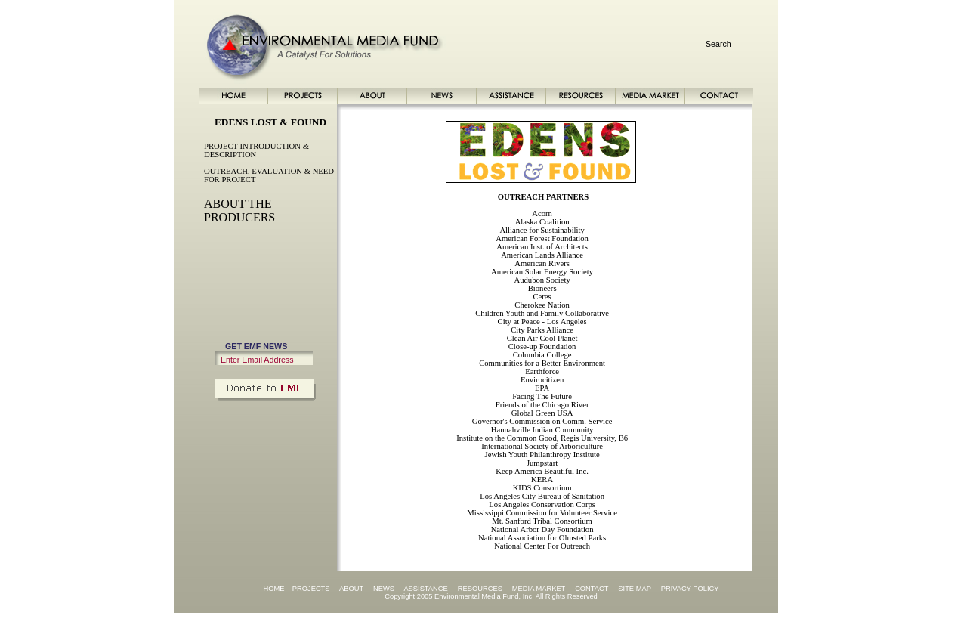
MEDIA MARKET (538, 589)
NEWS (383, 589)
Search (718, 43)
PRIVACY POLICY (690, 589)
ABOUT (351, 589)
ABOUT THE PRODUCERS (239, 210)
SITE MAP (634, 589)
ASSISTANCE (425, 589)
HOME (273, 589)
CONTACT (591, 589)
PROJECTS (311, 589)
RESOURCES (480, 589)
